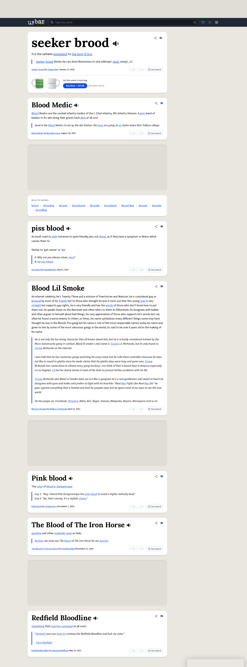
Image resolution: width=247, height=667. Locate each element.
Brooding (48, 206)
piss (43, 262)
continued (67, 626)
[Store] (202, 22)
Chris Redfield (44, 643)
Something (38, 626)
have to (61, 634)
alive (83, 118)
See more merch (96, 85)
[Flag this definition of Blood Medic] (161, 103)
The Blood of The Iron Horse (45, 548)
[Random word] (194, 22)
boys (100, 125)
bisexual (36, 301)
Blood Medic (37, 133)
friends (63, 301)
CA (53, 370)
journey (104, 541)
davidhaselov (50, 269)
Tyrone (114, 344)
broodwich (110, 206)
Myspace (73, 401)
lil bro (88, 54)
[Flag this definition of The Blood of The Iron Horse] (161, 523)
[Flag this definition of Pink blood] (161, 476)
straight (36, 305)
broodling (41, 210)
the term (77, 54)
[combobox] (123, 22)
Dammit (40, 634)
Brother (39, 541)
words (109, 305)
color (40, 487)
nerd (71, 257)
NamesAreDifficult (60, 650)
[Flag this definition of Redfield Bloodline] (161, 616)
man (142, 301)
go (119, 125)
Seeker (40, 61)
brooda (143, 206)
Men (123, 383)
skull (116, 61)
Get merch (154, 69)
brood (49, 61)
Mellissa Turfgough (58, 409)
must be (55, 626)
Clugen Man (53, 69)
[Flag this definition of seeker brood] (160, 38)
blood (102, 237)
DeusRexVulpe (68, 548)
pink (87, 494)
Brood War (127, 206)
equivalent (60, 54)
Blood (35, 113)
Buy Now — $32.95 (75, 85)
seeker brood (38, 69)
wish (54, 237)
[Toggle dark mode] (209, 22)
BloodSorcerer (53, 133)
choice (82, 498)
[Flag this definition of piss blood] (161, 226)
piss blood (36, 269)
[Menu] (216, 22)
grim (142, 113)
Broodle (95, 206)
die (63, 250)
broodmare (78, 206)
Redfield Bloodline (40, 650)
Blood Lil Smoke (39, 409)
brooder (156, 206)
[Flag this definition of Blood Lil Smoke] (161, 286)
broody (63, 206)
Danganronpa (64, 487)
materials (59, 533)
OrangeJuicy (51, 506)
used (69, 533)
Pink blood (36, 506)
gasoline (36, 533)
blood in (51, 487)
